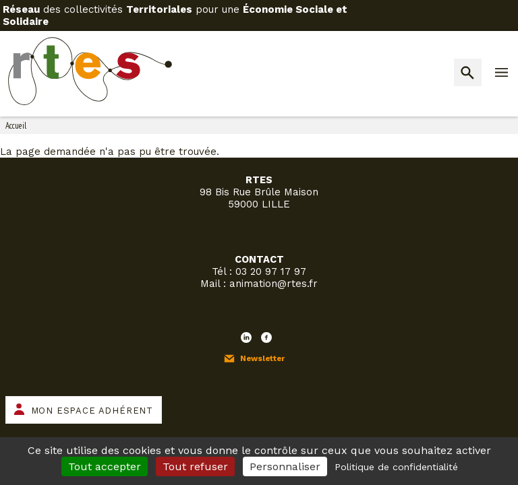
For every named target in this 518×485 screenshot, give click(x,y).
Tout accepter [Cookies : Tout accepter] (104, 466)
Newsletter (262, 358)
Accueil (15, 125)
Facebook (266, 337)
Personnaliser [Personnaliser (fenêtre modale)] (285, 466)
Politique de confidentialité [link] (396, 466)
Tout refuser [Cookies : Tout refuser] (195, 466)
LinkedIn (246, 337)
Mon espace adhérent (92, 411)
